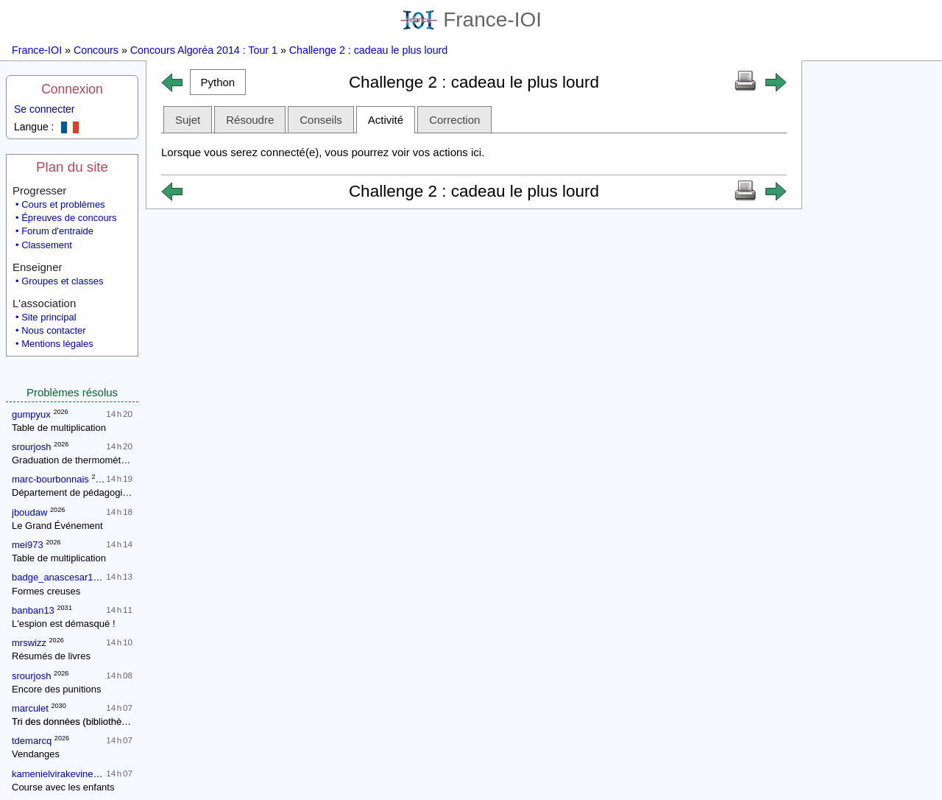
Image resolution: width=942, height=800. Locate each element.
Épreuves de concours (68, 217)
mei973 (27, 544)
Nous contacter (53, 330)
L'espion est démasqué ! (64, 623)
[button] (218, 82)
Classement (46, 244)
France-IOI (471, 19)
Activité (385, 119)
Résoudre (250, 119)
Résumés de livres (51, 656)
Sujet (187, 119)
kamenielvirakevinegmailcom (73, 773)
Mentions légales (57, 343)
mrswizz (29, 642)
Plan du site (72, 167)
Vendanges (36, 753)
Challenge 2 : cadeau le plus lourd (368, 50)
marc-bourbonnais (50, 479)
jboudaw (29, 512)
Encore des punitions (56, 689)
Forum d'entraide (57, 230)
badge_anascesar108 (58, 577)
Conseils (321, 119)
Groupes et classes (62, 281)
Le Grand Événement (57, 525)
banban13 (33, 610)
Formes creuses (46, 591)
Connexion (72, 89)
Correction (454, 119)
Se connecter (44, 109)
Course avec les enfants (63, 787)
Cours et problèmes (63, 204)
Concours (96, 50)
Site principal (48, 317)
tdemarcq (32, 740)
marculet (30, 708)
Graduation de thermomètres (73, 460)
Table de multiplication (59, 427)
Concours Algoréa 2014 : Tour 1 (203, 50)
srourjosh (31, 446)
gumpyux (31, 414)
